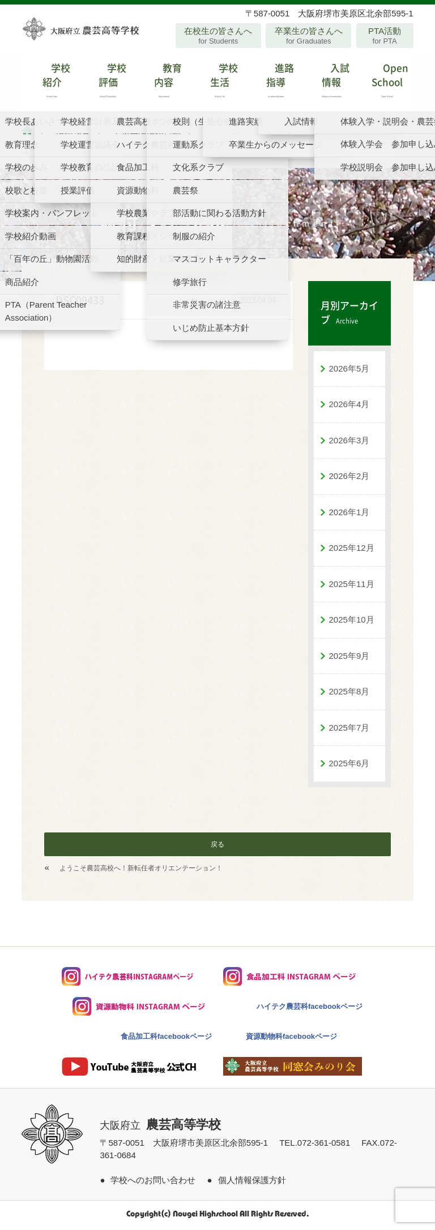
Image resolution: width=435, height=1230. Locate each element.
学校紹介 (49, 83)
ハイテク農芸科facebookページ (309, 1009)
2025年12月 (351, 550)
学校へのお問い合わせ (152, 1183)
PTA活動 (385, 35)
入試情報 (329, 83)
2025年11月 (351, 587)
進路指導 (273, 83)
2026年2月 (349, 479)
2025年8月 (349, 694)
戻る (217, 847)
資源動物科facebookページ (291, 1039)
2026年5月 (349, 371)
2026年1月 (349, 515)
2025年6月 (349, 766)
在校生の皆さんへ (218, 35)
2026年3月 (349, 443)
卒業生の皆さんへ (308, 35)
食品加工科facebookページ (166, 1039)
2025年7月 (349, 730)
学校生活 (217, 83)
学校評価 (105, 83)
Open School (385, 83)
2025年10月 (351, 622)
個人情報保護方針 (252, 1183)
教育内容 (161, 83)
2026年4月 (349, 407)
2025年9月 (349, 658)
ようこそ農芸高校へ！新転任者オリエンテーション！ (141, 871)
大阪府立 (160, 1128)
